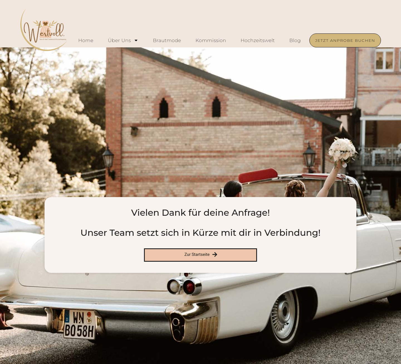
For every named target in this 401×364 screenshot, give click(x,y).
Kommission (210, 40)
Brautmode (167, 40)
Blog (295, 40)
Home (85, 40)
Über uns (123, 40)
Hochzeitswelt (258, 40)
